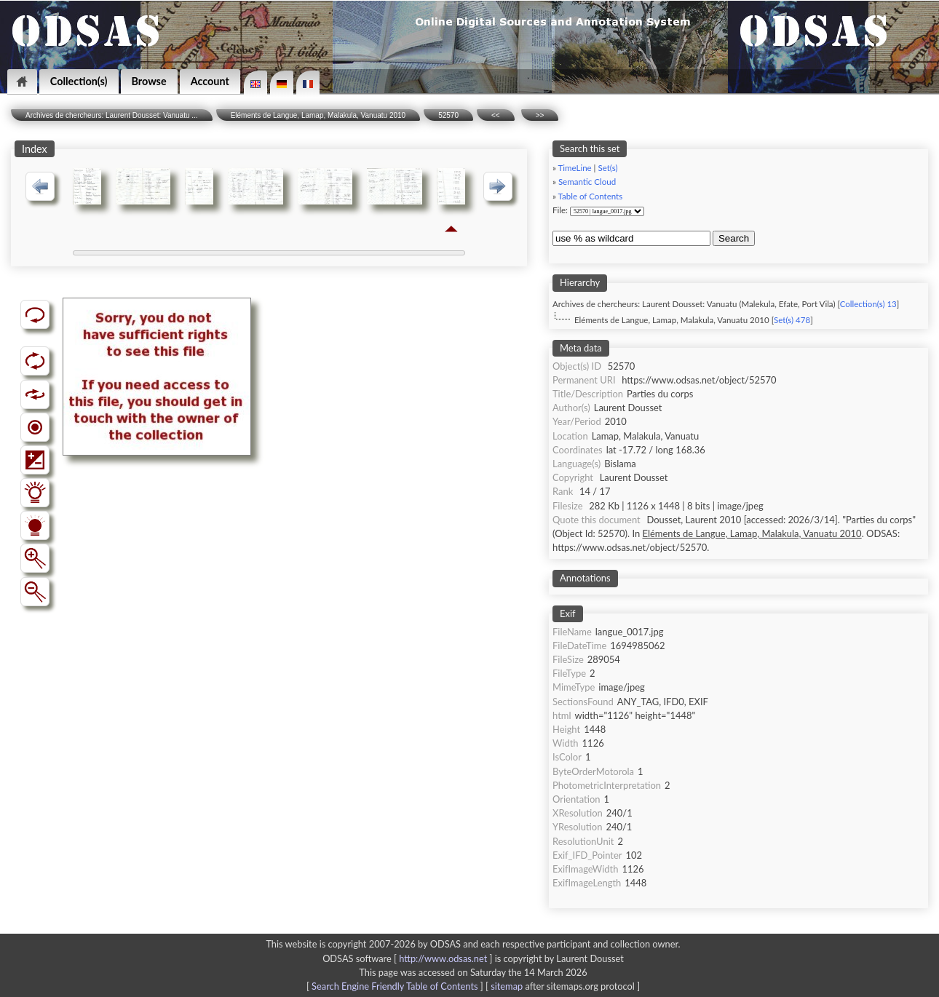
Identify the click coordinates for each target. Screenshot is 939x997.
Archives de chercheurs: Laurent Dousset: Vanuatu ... (111, 115)
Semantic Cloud (587, 181)
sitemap (507, 986)
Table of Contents (590, 196)
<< (495, 115)
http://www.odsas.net (443, 958)
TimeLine (575, 167)
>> (540, 115)
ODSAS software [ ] (408, 958)
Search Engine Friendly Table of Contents (395, 986)
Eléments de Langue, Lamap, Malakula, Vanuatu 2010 (318, 115)
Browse (149, 81)
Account (210, 81)
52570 (448, 115)
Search (733, 238)
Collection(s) (79, 81)
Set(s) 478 (792, 320)
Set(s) (607, 167)
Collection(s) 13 (868, 304)
